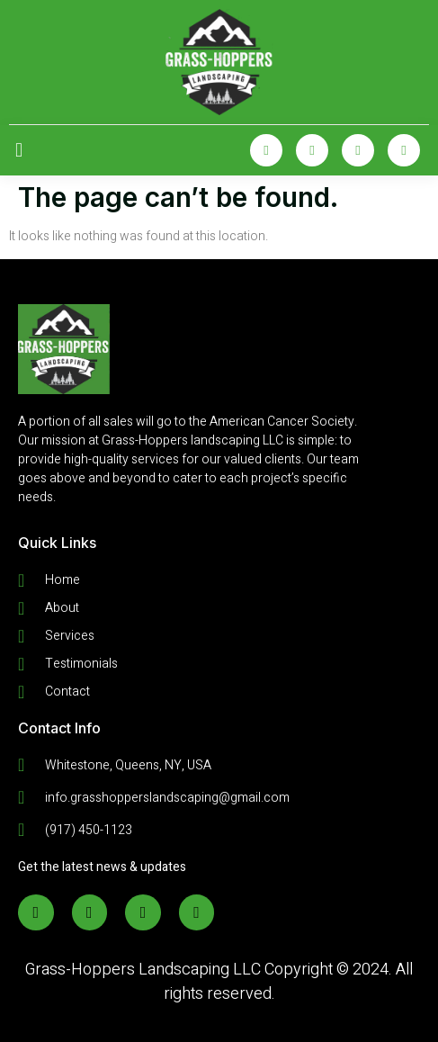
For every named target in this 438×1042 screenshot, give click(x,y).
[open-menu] (19, 150)
